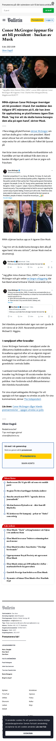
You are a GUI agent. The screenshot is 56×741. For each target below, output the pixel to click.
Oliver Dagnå (7, 50)
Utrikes (4, 698)
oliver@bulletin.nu (10, 435)
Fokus (31, 698)
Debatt (4, 709)
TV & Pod (5, 694)
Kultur (31, 701)
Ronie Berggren (7, 674)
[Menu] (4, 20)
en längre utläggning (37, 278)
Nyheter (5, 690)
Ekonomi (5, 701)
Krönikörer (33, 690)
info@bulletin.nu (16, 621)
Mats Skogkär (6, 649)
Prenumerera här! (10, 636)
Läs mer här (41, 726)
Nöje (30, 705)
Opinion (32, 694)
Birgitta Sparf (7, 678)
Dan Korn (5, 654)
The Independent (32, 399)
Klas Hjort (5, 652)
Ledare (4, 705)
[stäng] (53, 3)
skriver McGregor (39, 131)
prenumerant (27, 450)
